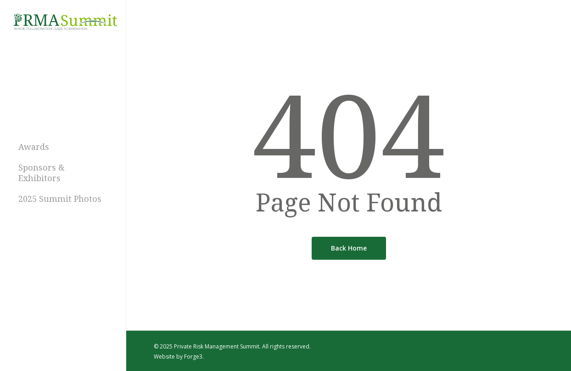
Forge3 (193, 356)
